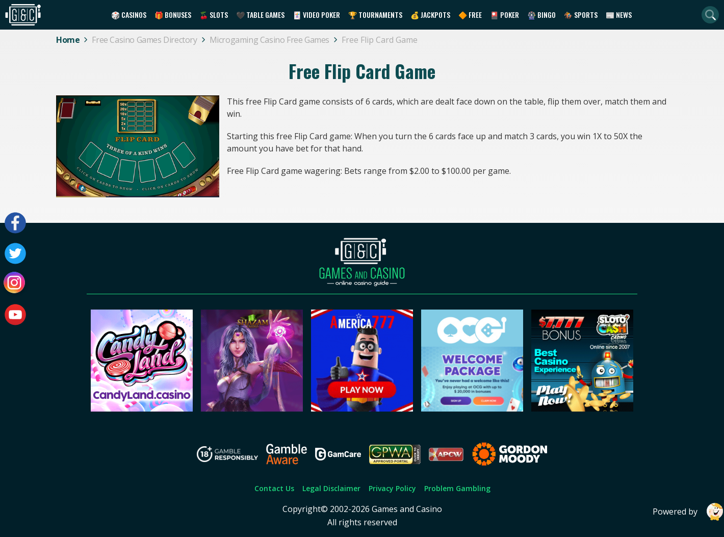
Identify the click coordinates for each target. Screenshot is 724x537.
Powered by (688, 512)
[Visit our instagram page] (15, 284)
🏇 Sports (581, 14)
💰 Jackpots (430, 14)
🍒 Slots (213, 14)
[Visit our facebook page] (15, 223)
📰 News (619, 14)
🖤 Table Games (260, 14)
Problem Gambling (457, 488)
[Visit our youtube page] (15, 314)
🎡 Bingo (541, 14)
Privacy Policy (392, 488)
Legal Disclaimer (331, 488)
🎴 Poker (504, 14)
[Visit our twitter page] (15, 253)
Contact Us (274, 488)
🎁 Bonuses (172, 14)
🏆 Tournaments (375, 14)
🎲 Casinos (128, 14)
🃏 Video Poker (316, 14)
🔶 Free (470, 14)
